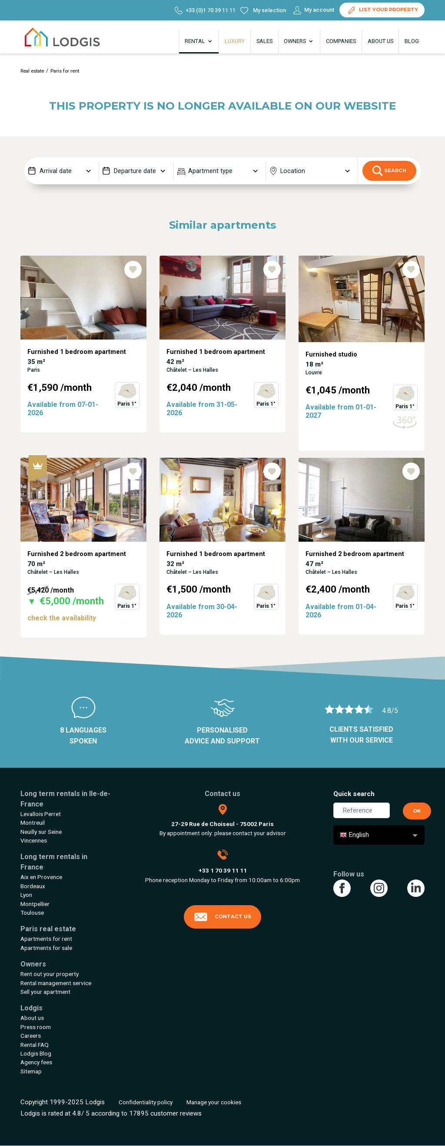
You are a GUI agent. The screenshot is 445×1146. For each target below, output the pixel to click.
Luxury (235, 41)
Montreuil (32, 822)
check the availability (61, 618)
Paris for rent (64, 71)
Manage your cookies (213, 1102)
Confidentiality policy (146, 1102)
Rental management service (55, 982)
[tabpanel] (83, 357)
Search (389, 171)
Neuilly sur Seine (41, 831)
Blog (412, 41)
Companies (341, 41)
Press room (35, 1026)
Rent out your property (49, 973)
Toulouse (32, 912)
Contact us (222, 917)
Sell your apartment (45, 991)
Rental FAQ (34, 1044)
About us (380, 41)
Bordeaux (32, 886)
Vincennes (33, 840)
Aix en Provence (41, 876)
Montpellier (35, 903)
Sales (264, 41)
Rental (199, 41)
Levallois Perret (40, 813)
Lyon (26, 894)
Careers (30, 1035)
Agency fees (36, 1062)
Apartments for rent (46, 938)
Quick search (354, 794)
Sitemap (31, 1071)
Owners (299, 41)
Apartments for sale (46, 947)
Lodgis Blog (35, 1053)
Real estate (32, 71)
